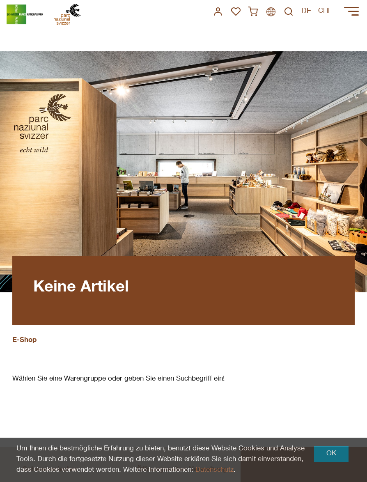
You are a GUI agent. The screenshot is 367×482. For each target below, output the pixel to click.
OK (331, 453)
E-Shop (24, 340)
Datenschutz (214, 470)
